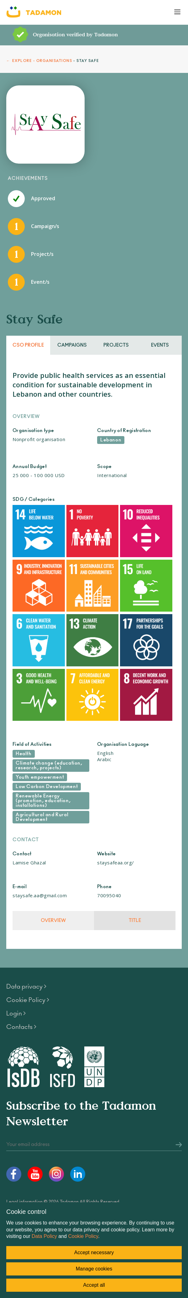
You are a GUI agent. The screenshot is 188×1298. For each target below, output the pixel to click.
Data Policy (44, 1236)
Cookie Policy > (27, 1000)
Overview (53, 920)
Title (135, 920)
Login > (16, 1013)
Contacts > (21, 1027)
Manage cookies (94, 1268)
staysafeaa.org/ (115, 862)
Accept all (94, 1285)
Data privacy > (26, 987)
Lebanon (110, 440)
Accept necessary (94, 1252)
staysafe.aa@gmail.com (40, 895)
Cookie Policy (83, 1236)
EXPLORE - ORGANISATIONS (42, 61)
